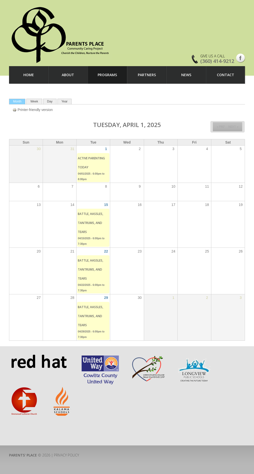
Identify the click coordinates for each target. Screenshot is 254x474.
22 (106, 251)
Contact (225, 74)
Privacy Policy (66, 455)
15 (106, 205)
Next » (233, 127)
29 (106, 298)
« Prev (221, 127)
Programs (107, 74)
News (186, 74)
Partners (147, 74)
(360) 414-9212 (217, 61)
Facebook (240, 58)
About (68, 74)
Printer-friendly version (33, 110)
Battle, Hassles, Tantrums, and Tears (90, 223)
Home (28, 74)
